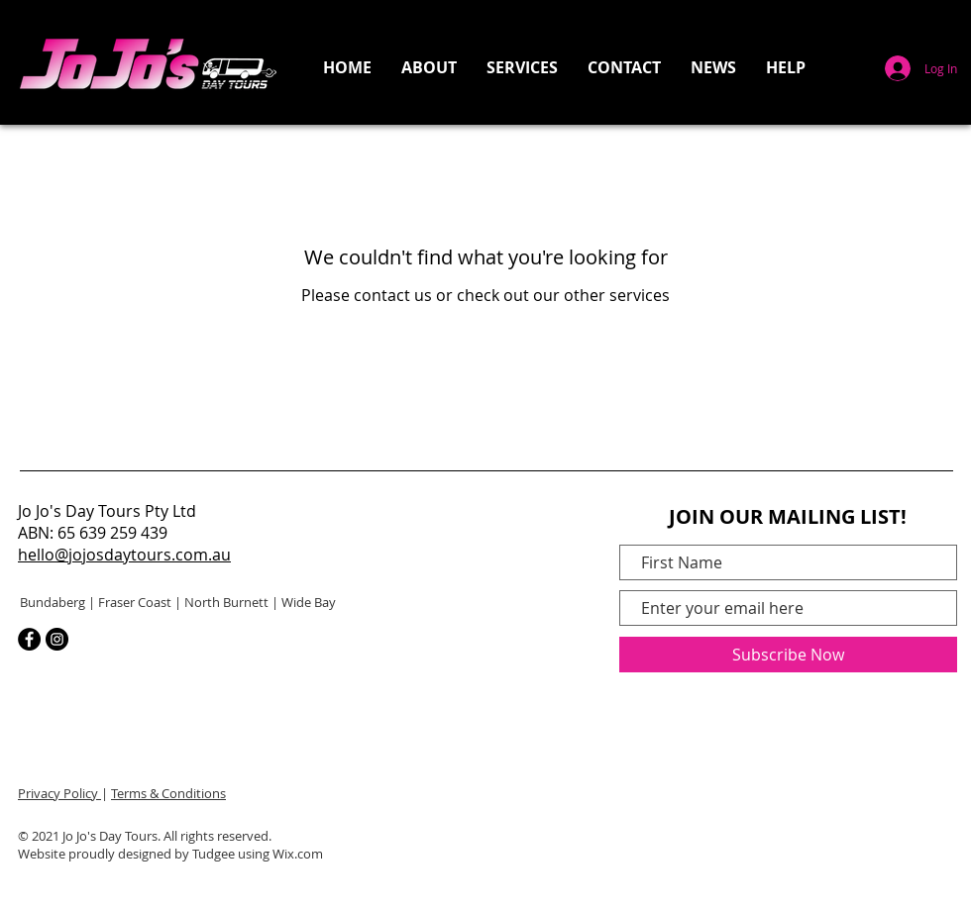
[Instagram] (57, 639)
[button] (522, 67)
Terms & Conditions (168, 793)
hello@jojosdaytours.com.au (124, 554)
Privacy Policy (59, 793)
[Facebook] (29, 639)
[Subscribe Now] (788, 654)
